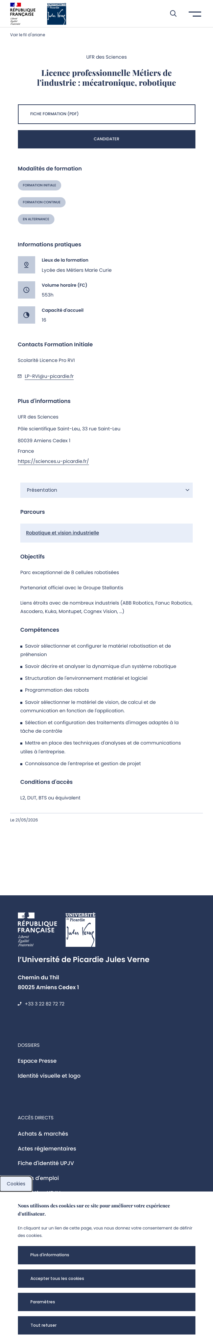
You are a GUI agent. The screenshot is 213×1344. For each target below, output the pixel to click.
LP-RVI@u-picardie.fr (49, 376)
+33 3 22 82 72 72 (44, 1003)
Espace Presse (37, 1061)
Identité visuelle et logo (49, 1076)
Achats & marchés (43, 1134)
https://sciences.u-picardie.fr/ (53, 461)
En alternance (36, 219)
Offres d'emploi (38, 1178)
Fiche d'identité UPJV (46, 1163)
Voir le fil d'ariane (27, 35)
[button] (170, 13)
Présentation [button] (42, 490)
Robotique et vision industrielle (62, 532)
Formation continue (42, 202)
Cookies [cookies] (16, 1183)
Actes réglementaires (47, 1149)
